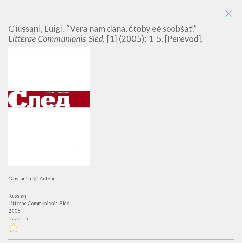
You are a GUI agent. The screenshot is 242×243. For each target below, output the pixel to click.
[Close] (228, 13)
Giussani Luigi (23, 178)
